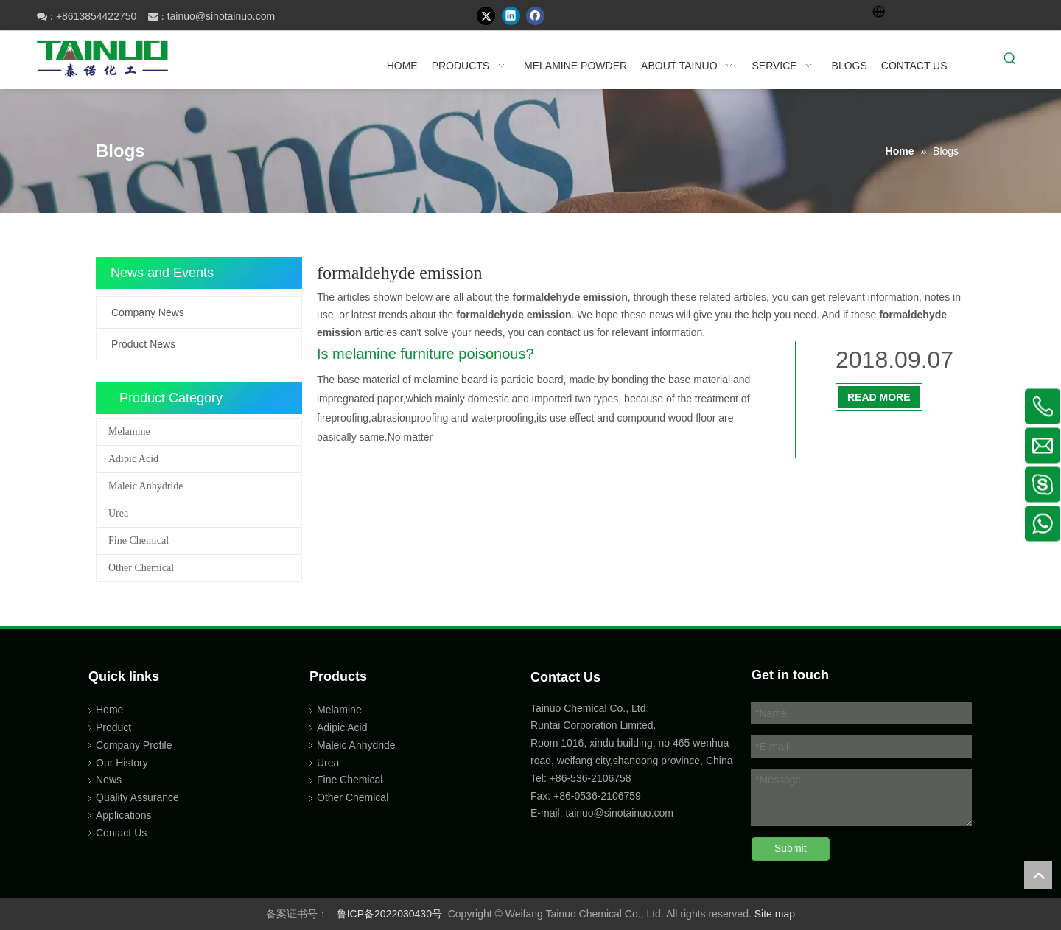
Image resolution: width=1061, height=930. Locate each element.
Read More (879, 397)
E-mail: (546, 813)
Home (109, 710)
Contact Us (121, 833)
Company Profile (134, 745)
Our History (122, 763)
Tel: (540, 778)
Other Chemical (141, 567)
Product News (143, 344)
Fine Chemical (138, 540)
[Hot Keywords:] (1010, 61)
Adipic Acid (133, 458)
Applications (124, 815)
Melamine (129, 431)
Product (113, 727)
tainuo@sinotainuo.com (221, 16)
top (1038, 875)
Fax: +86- (552, 796)
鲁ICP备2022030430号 (389, 914)
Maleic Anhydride (145, 486)
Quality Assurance (137, 797)
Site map (774, 914)
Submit (790, 848)
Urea (118, 513)
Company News (147, 312)
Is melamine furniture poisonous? (425, 354)
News (109, 780)
